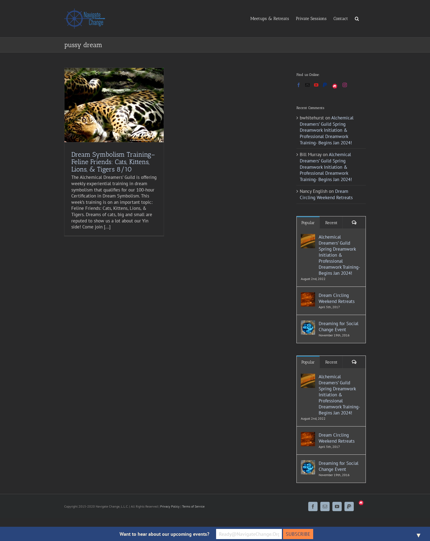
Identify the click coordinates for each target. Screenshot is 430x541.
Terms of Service (193, 506)
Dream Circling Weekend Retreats (326, 194)
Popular (308, 222)
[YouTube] (316, 85)
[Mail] (307, 85)
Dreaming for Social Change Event (338, 326)
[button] (357, 18)
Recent (331, 222)
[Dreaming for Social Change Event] (308, 323)
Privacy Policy (170, 506)
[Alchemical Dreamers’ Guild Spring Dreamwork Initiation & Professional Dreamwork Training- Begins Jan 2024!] (308, 237)
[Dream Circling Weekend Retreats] (308, 295)
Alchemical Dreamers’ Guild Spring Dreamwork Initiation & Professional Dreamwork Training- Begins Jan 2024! (326, 130)
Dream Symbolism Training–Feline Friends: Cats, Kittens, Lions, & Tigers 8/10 (113, 161)
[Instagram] (345, 85)
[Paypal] (325, 85)
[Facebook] (298, 85)
